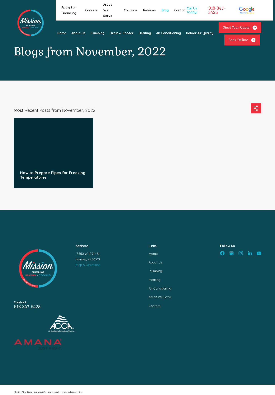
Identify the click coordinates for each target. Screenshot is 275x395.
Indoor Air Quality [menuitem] (199, 33)
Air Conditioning (160, 288)
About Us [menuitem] (78, 33)
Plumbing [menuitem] (98, 33)
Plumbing (155, 271)
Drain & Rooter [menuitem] (121, 33)
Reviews (149, 10)
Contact (180, 10)
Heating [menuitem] (145, 33)
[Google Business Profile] (231, 253)
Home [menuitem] (61, 33)
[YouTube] (259, 253)
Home (153, 254)
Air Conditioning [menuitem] (168, 33)
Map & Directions (88, 265)
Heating (154, 280)
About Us (155, 262)
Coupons (130, 10)
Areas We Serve (107, 10)
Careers (91, 10)
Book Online (242, 40)
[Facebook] (222, 253)
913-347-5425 (216, 10)
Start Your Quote (240, 28)
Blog (165, 10)
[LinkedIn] (250, 253)
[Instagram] (241, 253)
